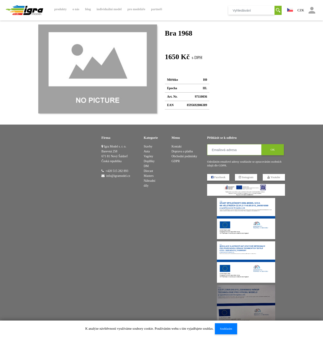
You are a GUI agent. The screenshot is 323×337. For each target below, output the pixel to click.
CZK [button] (300, 10)
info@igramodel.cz (118, 176)
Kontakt (177, 146)
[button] (290, 9)
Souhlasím (226, 328)
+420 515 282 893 (116, 171)
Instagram (246, 177)
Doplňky (149, 161)
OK (273, 149)
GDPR (176, 161)
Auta (147, 151)
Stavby (148, 146)
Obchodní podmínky (184, 156)
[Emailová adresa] (234, 149)
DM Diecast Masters (148, 171)
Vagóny (148, 156)
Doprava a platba (182, 151)
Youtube (273, 177)
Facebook (218, 177)
